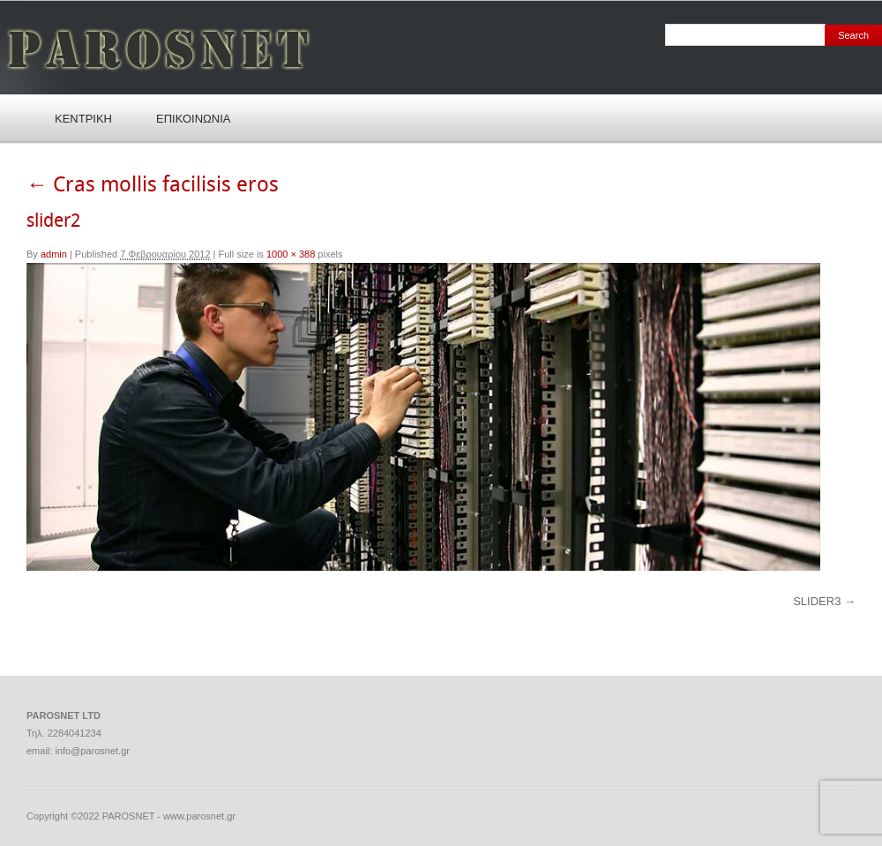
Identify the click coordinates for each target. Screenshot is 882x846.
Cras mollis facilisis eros (152, 185)
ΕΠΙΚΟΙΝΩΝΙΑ (193, 118)
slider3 (817, 601)
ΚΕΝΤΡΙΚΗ (83, 118)
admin (54, 254)
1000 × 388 (290, 254)
